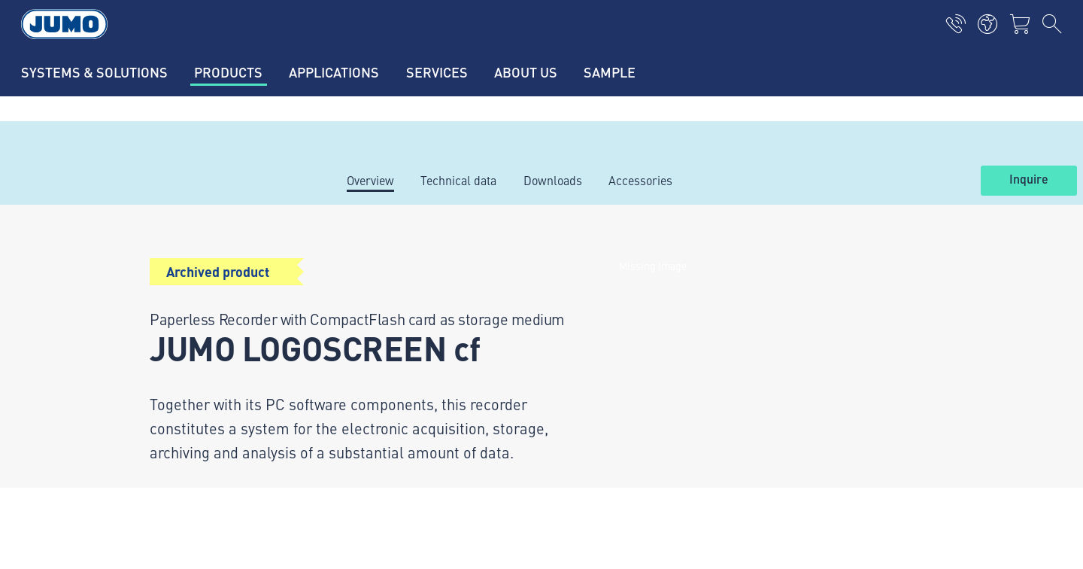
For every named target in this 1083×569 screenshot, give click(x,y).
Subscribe (920, 415)
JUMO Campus (376, 338)
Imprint (133, 457)
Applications (369, 309)
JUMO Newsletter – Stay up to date (653, 391)
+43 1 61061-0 (190, 359)
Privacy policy (150, 487)
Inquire (1028, 180)
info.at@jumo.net (200, 397)
